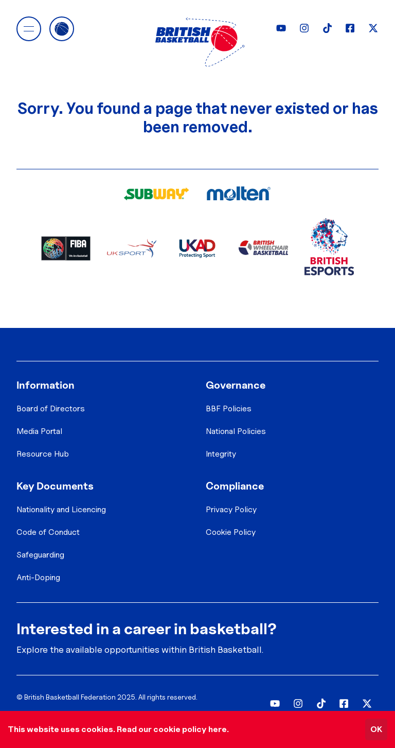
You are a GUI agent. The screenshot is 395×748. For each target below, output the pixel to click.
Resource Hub (42, 454)
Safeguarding (40, 555)
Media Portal (39, 431)
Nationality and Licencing (61, 509)
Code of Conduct (48, 532)
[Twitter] (373, 28)
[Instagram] (304, 28)
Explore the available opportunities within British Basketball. (139, 649)
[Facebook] (350, 28)
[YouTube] (281, 28)
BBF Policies (229, 408)
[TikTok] (327, 28)
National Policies (236, 431)
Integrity (221, 454)
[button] (29, 29)
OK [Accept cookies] (376, 729)
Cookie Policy (231, 532)
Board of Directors (50, 408)
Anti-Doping (38, 577)
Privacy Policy (231, 509)
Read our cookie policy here (172, 729)
